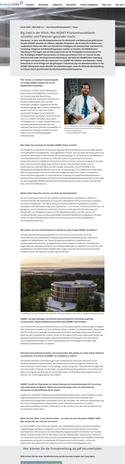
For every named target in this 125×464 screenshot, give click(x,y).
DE (117, 4)
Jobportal (57, 4)
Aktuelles (71, 4)
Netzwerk (43, 4)
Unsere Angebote (89, 4)
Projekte (30, 4)
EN (121, 4)
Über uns (106, 4)
